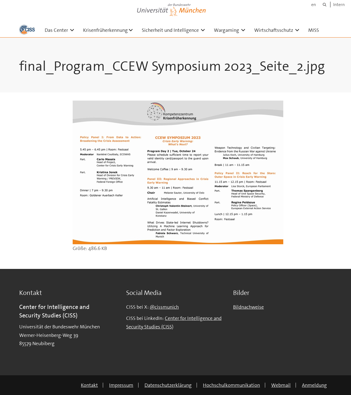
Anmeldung (314, 385)
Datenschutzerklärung (168, 385)
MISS (313, 30)
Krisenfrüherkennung (110, 30)
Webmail (281, 385)
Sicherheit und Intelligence (176, 30)
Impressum (121, 385)
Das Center (62, 30)
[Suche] (324, 4)
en (313, 4)
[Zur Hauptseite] (27, 30)
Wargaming (232, 30)
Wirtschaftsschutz (279, 30)
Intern (339, 4)
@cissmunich (164, 307)
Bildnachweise (248, 307)
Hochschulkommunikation (231, 385)
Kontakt (89, 385)
